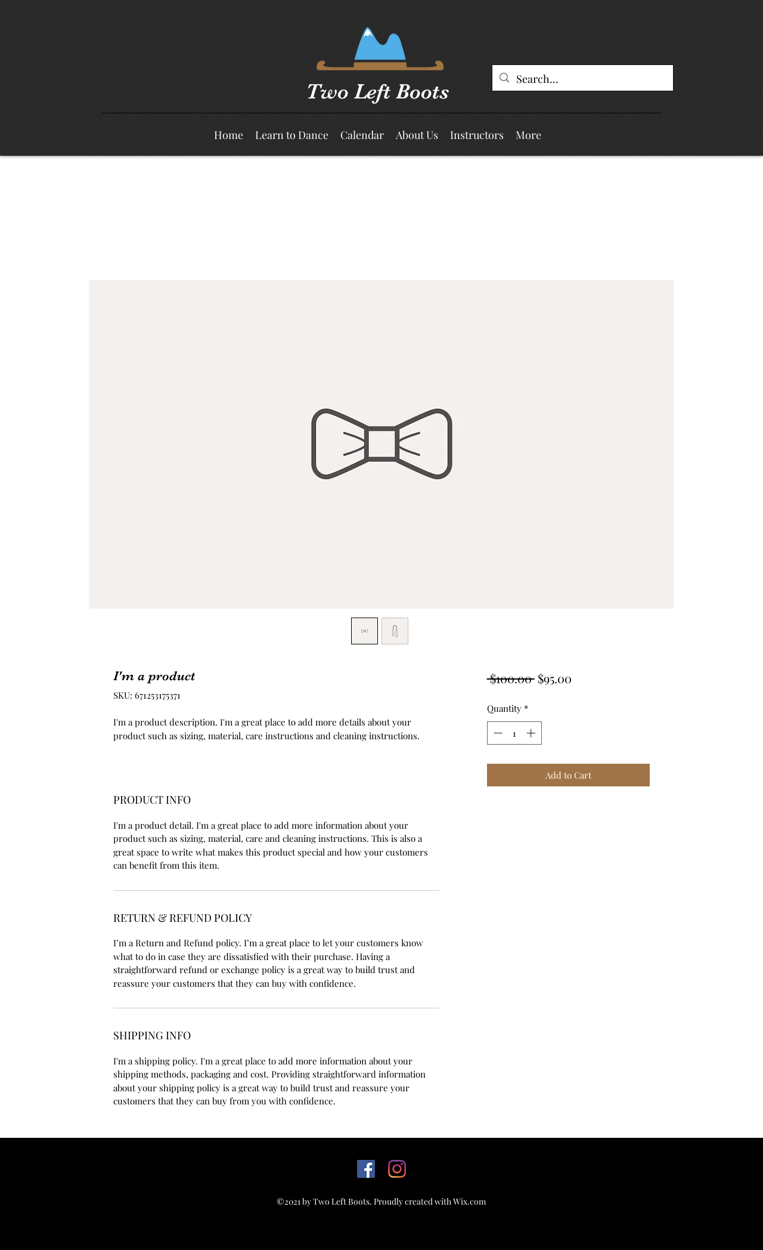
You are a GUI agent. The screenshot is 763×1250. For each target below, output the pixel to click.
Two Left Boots (377, 91)
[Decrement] (497, 733)
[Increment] (532, 733)
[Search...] (582, 79)
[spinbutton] (514, 733)
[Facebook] (366, 1169)
